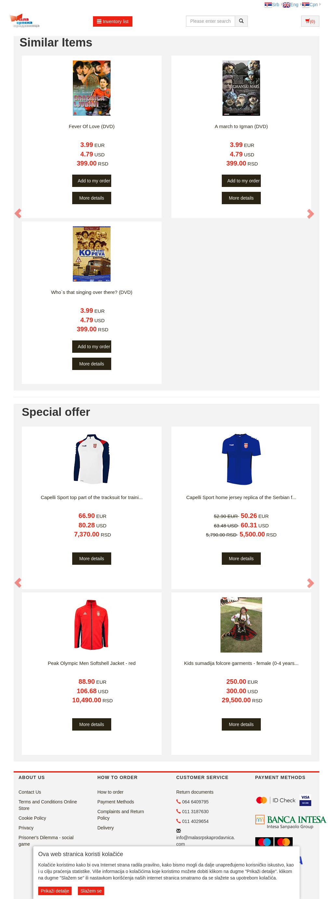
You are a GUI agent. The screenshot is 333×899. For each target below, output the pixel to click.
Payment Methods (116, 801)
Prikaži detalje (55, 890)
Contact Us (30, 792)
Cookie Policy (32, 818)
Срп (310, 4)
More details (91, 198)
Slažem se (90, 890)
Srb (271, 4)
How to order (111, 792)
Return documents (194, 792)
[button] (18, 213)
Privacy (26, 827)
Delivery (106, 827)
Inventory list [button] (113, 21)
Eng (291, 4)
